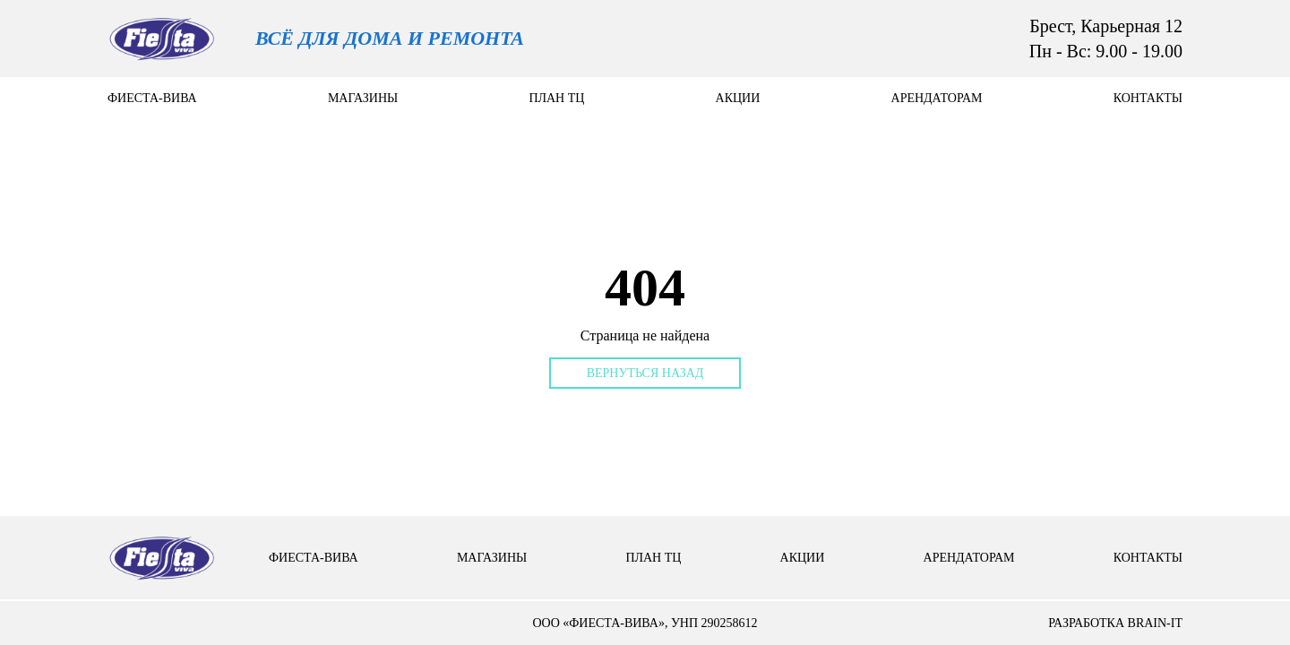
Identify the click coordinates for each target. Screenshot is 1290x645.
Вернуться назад (645, 373)
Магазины (363, 98)
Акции (738, 98)
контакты (1148, 98)
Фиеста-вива (152, 98)
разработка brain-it (1115, 623)
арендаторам (937, 98)
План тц (556, 98)
